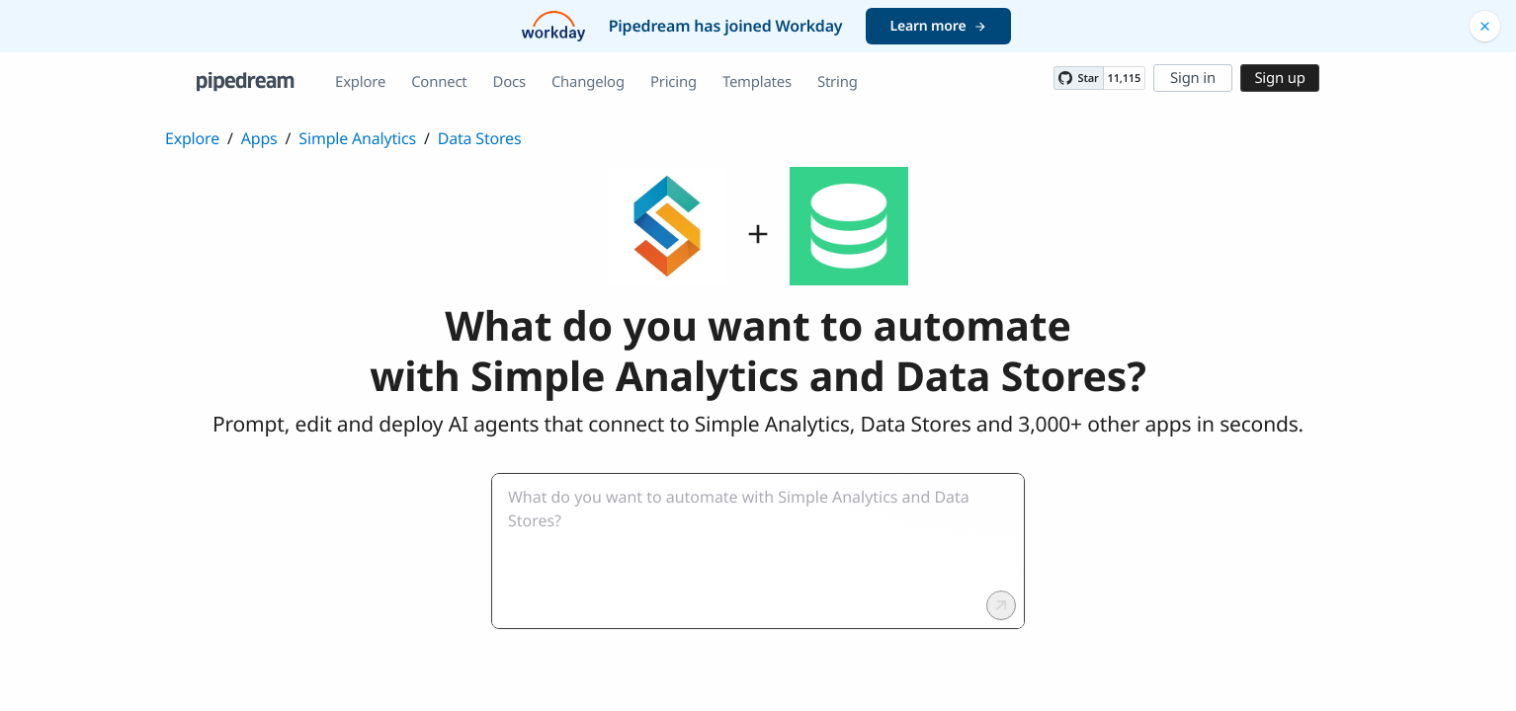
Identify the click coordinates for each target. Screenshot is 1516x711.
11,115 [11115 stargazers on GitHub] (1124, 78)
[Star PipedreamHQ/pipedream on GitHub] (1078, 78)
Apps (259, 138)
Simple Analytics (357, 138)
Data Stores (480, 138)
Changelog (588, 82)
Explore (360, 82)
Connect (438, 82)
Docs (509, 82)
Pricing (673, 82)
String (837, 82)
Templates (757, 82)
